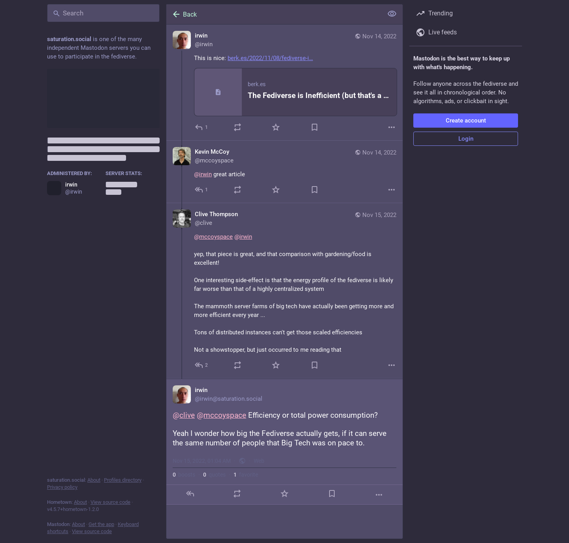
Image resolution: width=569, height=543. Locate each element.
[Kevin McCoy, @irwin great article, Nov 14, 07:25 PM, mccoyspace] (284, 172)
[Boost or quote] (237, 127)
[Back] (273, 14)
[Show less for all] (392, 13)
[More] (391, 127)
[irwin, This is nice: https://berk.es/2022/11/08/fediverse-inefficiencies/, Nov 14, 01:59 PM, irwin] (284, 83)
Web (259, 461)
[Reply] (201, 127)
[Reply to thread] (201, 189)
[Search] (103, 13)
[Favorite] (276, 127)
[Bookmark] (314, 127)
